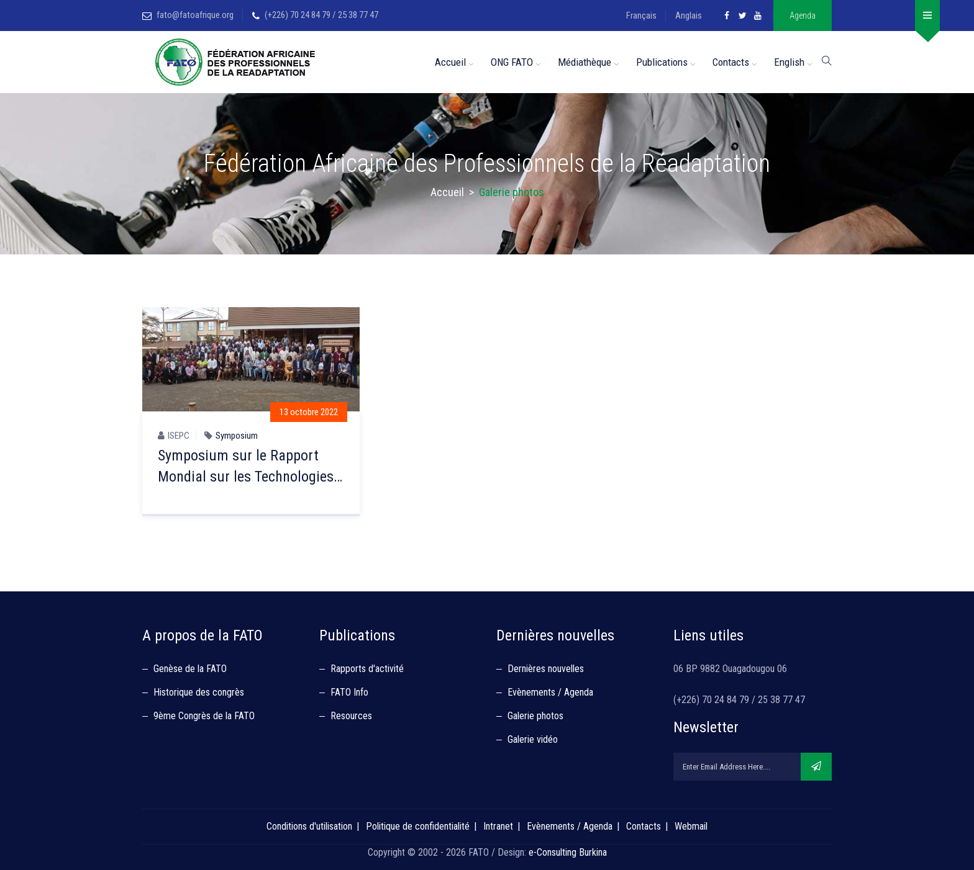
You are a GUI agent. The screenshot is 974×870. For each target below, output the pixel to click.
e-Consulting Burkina (568, 852)
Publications (662, 62)
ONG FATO (512, 62)
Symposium (237, 435)
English (789, 62)
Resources (351, 716)
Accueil (450, 62)
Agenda (803, 15)
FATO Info (349, 692)
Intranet (498, 826)
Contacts (730, 62)
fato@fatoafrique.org (195, 14)
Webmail (691, 826)
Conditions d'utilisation (309, 826)
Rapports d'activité (367, 669)
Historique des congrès (198, 692)
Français (641, 15)
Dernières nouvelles (545, 669)
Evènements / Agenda (550, 692)
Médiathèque (584, 62)
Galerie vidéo (532, 739)
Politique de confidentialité (418, 826)
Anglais (688, 15)
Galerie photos (535, 716)
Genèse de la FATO (190, 669)
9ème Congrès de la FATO (204, 716)
